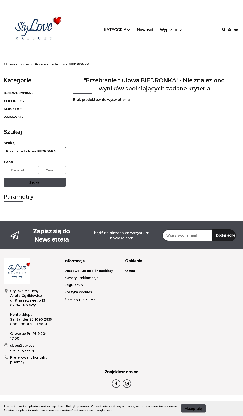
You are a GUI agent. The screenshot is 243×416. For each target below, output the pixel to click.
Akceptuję (193, 408)
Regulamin (73, 285)
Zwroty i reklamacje (81, 278)
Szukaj (34, 182)
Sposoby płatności (79, 299)
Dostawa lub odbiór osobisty (88, 271)
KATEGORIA (117, 29)
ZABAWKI (13, 117)
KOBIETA (13, 109)
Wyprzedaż (171, 29)
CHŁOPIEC (14, 101)
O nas (130, 271)
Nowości (145, 29)
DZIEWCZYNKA (19, 93)
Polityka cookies (78, 292)
